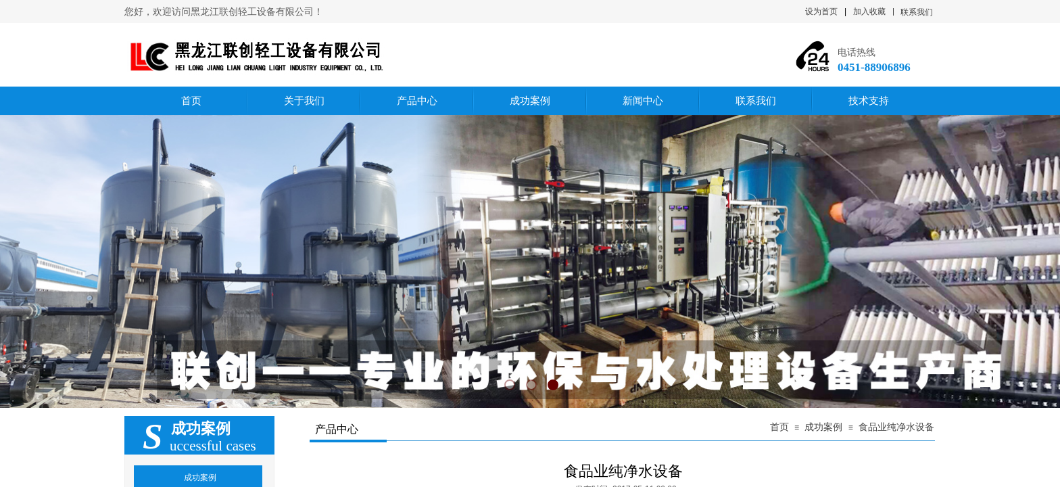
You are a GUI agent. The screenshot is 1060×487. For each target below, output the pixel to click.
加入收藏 (869, 11)
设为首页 (821, 11)
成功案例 (823, 427)
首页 (779, 427)
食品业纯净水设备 (896, 427)
